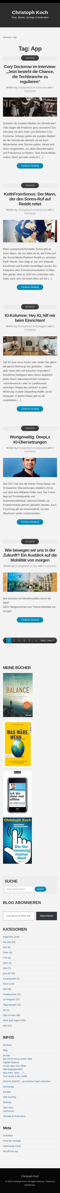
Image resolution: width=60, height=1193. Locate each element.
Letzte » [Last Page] (12, 646)
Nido (5, 989)
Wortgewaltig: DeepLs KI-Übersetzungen (30, 439)
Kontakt (7, 1092)
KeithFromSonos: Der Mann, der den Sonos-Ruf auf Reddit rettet (30, 199)
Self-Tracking (9, 1097)
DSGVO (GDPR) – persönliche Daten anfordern (26, 1081)
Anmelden (8, 1135)
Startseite (7, 37)
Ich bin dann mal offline (14, 1066)
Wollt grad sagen (11, 1020)
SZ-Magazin (41, 326)
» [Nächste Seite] (36, 640)
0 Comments (49, 565)
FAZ (5, 947)
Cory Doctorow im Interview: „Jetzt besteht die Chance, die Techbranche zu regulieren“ (30, 74)
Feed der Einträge (12, 1140)
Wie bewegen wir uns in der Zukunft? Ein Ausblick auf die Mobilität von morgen (30, 555)
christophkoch (25, 87)
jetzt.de (6, 973)
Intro (5, 968)
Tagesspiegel (9, 1004)
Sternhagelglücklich (12, 1069)
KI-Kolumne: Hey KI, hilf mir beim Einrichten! (30, 318)
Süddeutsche (9, 994)
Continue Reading (30, 165)
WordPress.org (10, 1151)
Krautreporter (9, 978)
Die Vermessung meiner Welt (17, 1059)
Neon (5, 984)
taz (4, 1010)
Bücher (6, 1055)
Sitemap (7, 1102)
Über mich (8, 1107)
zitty (5, 1025)
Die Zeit (7, 942)
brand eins (41, 87)
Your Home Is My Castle (15, 1076)
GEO (35, 565)
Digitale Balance (11, 1062)
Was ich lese (9, 1015)
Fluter (6, 952)
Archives (7, 1045)
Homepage (8, 1086)
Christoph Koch (30, 12)
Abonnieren (46, 915)
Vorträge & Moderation (14, 1116)
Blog (5, 1050)
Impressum (8, 1111)
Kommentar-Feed (11, 1146)
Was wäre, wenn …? (13, 1072)
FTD (5, 957)
